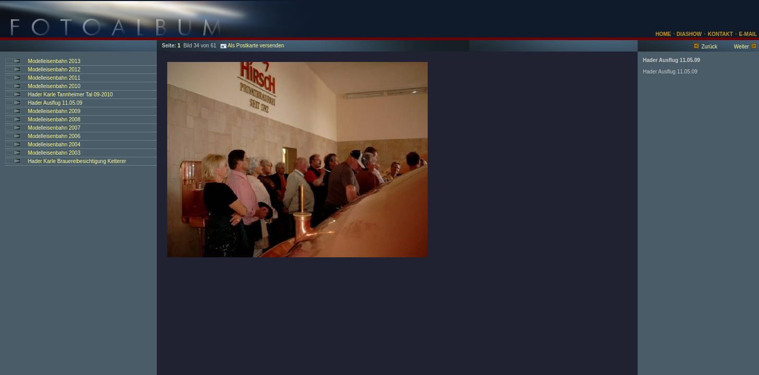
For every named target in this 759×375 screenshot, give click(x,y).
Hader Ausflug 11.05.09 (55, 103)
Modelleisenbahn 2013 (54, 61)
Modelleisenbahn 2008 (54, 119)
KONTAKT (720, 34)
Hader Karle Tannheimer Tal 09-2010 (70, 94)
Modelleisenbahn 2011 (54, 78)
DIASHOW (688, 34)
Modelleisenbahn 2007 (54, 128)
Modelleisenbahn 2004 (54, 144)
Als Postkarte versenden (252, 45)
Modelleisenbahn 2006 (54, 136)
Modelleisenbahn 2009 (54, 111)
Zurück (709, 46)
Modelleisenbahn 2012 (54, 69)
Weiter (741, 46)
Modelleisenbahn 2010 (54, 86)
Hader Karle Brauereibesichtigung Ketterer (77, 161)
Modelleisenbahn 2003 (54, 153)
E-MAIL (748, 34)
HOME (663, 34)
